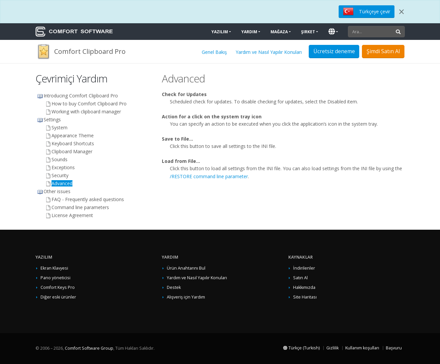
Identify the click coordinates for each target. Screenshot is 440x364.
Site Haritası (305, 297)
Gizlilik (332, 348)
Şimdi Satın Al (383, 51)
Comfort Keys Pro (58, 287)
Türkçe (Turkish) (301, 348)
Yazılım (219, 32)
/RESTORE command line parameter (209, 176)
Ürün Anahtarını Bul (186, 268)
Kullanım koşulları (362, 348)
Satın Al (300, 278)
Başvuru (394, 348)
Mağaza (279, 32)
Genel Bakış (214, 52)
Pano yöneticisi (55, 278)
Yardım (249, 32)
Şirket (308, 32)
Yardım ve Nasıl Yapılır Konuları (269, 52)
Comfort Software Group (89, 348)
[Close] (401, 11)
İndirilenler (304, 268)
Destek (174, 287)
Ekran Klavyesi (54, 268)
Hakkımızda (304, 287)
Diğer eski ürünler (58, 297)
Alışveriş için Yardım (186, 297)
